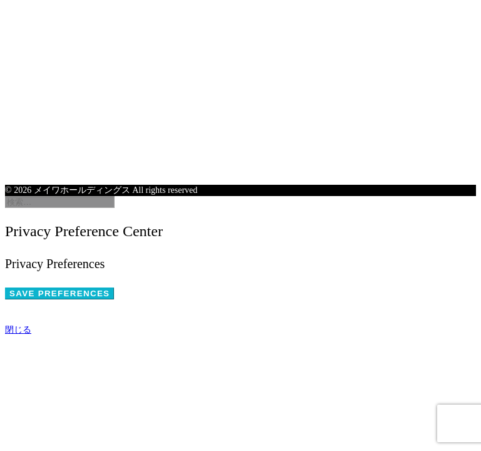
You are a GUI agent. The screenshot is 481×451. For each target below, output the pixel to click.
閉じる (18, 329)
